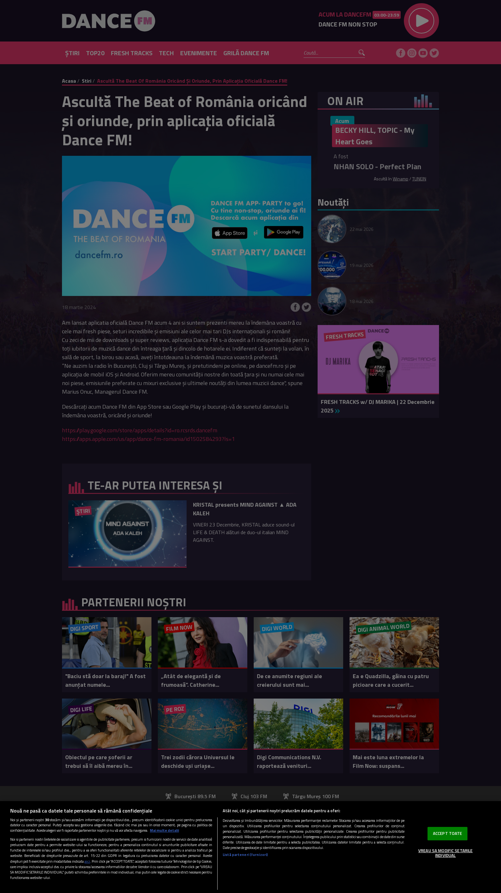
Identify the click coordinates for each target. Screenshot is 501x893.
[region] (250, 847)
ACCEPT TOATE (447, 833)
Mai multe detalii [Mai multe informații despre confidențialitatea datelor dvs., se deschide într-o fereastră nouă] (164, 830)
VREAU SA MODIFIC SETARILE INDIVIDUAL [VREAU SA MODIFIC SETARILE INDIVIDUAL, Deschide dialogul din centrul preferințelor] (445, 853)
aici (87, 861)
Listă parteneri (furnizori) (245, 854)
